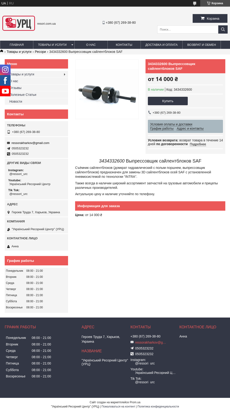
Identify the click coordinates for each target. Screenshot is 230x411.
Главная (17, 45)
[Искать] (223, 29)
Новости (15, 101)
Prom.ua (135, 402)
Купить (167, 101)
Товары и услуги (52, 45)
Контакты (124, 45)
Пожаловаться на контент (118, 406)
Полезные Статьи (22, 95)
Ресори (40, 52)
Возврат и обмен (201, 45)
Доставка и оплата (162, 45)
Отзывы (15, 88)
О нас (91, 45)
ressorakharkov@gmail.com (30, 143)
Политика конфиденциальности (158, 406)
